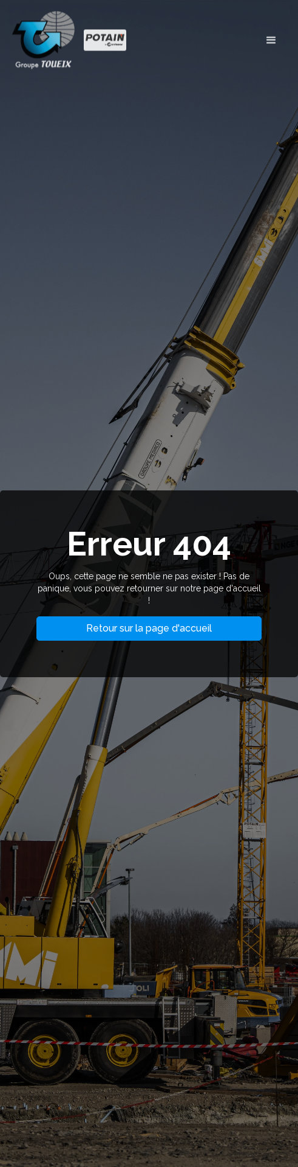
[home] (72, 39)
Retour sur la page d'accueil (149, 628)
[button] (271, 38)
